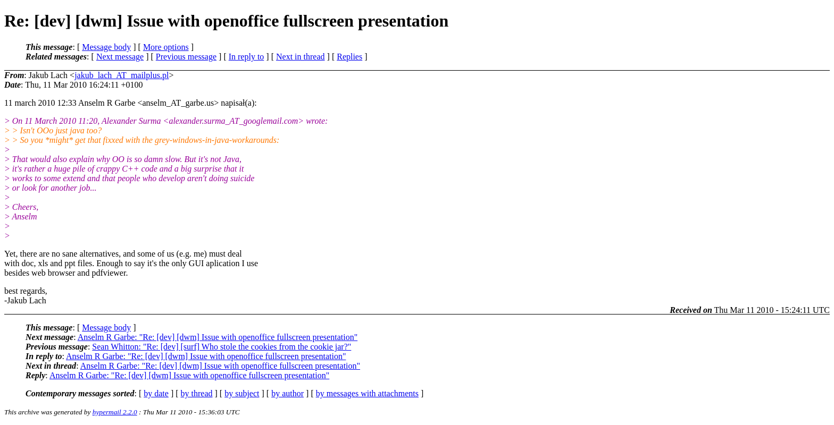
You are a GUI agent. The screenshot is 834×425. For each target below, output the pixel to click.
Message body (106, 47)
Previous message (186, 56)
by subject (241, 393)
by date (156, 393)
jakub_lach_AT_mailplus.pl (121, 75)
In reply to (246, 56)
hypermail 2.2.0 (115, 412)
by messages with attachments (367, 393)
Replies (349, 56)
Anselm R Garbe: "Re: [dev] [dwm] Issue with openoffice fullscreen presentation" (217, 337)
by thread (197, 393)
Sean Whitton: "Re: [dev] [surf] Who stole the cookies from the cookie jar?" (221, 346)
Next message (120, 56)
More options (166, 47)
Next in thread (300, 56)
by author (287, 393)
